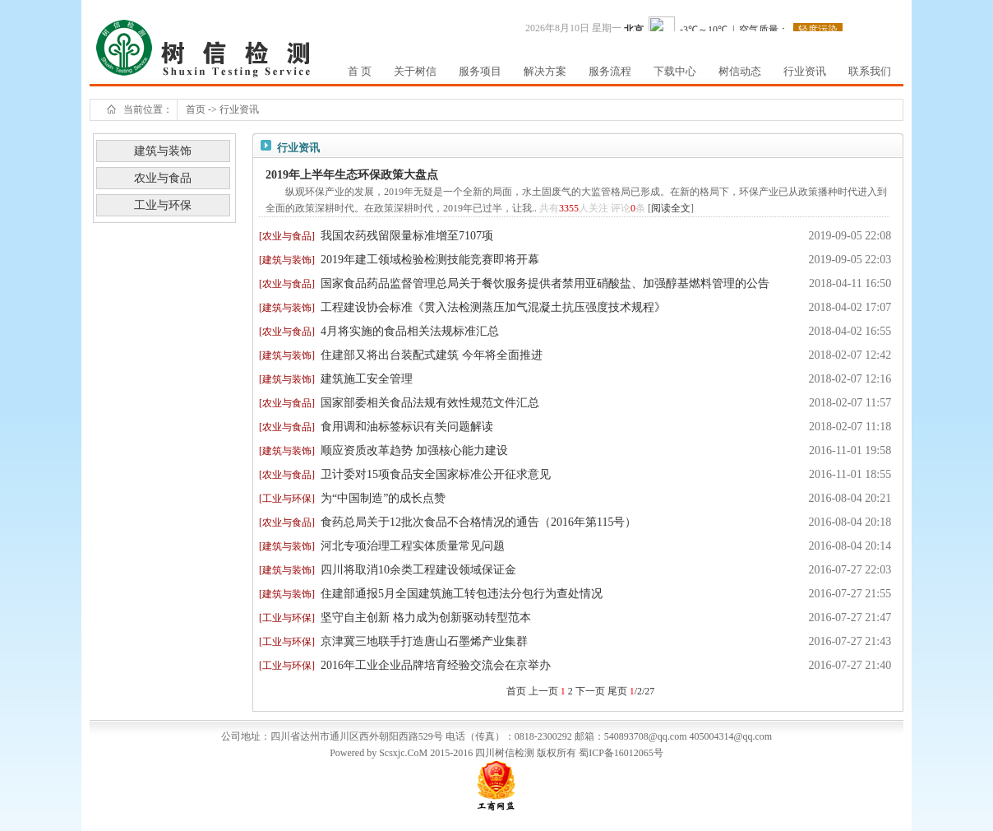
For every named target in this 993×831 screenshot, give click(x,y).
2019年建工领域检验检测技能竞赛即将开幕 (430, 259)
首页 (196, 109)
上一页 (543, 691)
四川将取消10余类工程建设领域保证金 (418, 570)
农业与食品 (163, 178)
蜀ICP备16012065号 (621, 753)
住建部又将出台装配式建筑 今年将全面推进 (432, 355)
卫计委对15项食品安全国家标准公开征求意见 (436, 474)
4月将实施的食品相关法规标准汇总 (410, 331)
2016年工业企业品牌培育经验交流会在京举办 (436, 665)
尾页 (617, 691)
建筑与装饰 (163, 151)
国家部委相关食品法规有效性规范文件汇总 (430, 403)
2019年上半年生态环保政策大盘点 (352, 175)
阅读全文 (670, 208)
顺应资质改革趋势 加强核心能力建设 (414, 450)
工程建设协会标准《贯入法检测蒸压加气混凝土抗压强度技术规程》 (493, 307)
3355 (569, 208)
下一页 (590, 691)
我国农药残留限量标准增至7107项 (407, 236)
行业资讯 (239, 109)
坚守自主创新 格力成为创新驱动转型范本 (426, 617)
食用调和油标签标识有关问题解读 (407, 426)
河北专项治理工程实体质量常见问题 (413, 546)
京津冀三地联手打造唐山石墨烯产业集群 (424, 641)
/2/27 (642, 691)
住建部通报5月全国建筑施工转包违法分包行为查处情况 (462, 593)
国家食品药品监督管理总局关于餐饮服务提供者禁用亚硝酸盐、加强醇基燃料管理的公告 (545, 283)
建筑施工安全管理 (367, 379)
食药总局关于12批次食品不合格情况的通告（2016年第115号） (478, 522)
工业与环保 (163, 205)
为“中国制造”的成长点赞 (383, 498)
